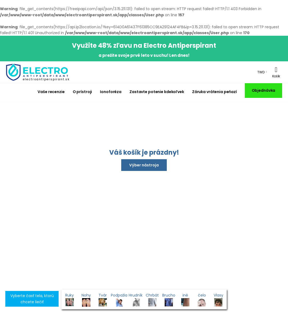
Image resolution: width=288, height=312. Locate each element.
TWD (261, 72)
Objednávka (263, 90)
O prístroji (82, 91)
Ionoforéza (110, 91)
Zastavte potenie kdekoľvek (156, 91)
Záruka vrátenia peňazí (214, 91)
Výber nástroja (144, 165)
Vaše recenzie (51, 91)
